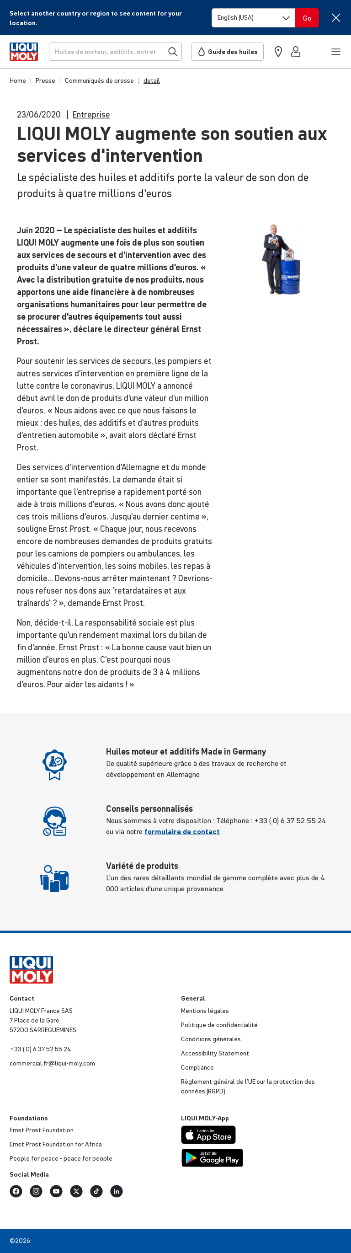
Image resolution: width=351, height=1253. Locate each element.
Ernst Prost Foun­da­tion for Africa (56, 1144)
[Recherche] (115, 52)
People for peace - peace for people (61, 1158)
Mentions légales (205, 1010)
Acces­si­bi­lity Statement (215, 1053)
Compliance (197, 1067)
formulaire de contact (182, 831)
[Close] (335, 17)
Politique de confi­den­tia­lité (219, 1024)
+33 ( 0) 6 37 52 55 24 (40, 1049)
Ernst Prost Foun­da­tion (42, 1130)
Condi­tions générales (211, 1039)
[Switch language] (254, 17)
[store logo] (24, 52)
